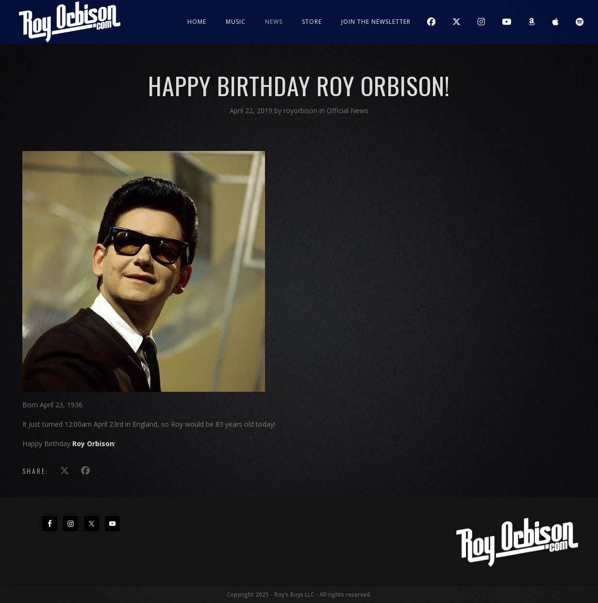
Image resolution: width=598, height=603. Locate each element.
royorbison (301, 110)
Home (196, 21)
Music (236, 21)
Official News (347, 110)
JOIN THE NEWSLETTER (376, 21)
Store (312, 21)
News (273, 21)
